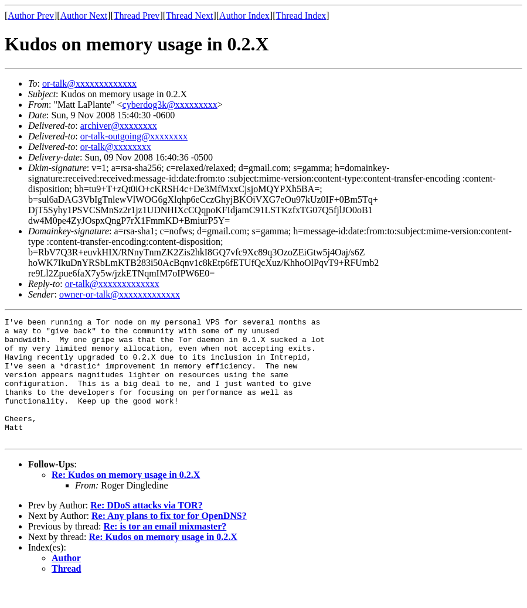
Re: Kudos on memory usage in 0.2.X (126, 499)
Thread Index (301, 16)
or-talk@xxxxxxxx (115, 147)
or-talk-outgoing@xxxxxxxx (134, 136)
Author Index (244, 16)
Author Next (83, 16)
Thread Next (189, 16)
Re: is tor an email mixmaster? (164, 551)
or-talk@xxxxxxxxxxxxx (89, 83)
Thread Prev (137, 16)
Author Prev (31, 16)
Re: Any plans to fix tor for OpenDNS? (169, 540)
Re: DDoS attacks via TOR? (146, 530)
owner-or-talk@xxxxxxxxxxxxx (119, 294)
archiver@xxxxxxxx (118, 126)
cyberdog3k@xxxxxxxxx (170, 105)
